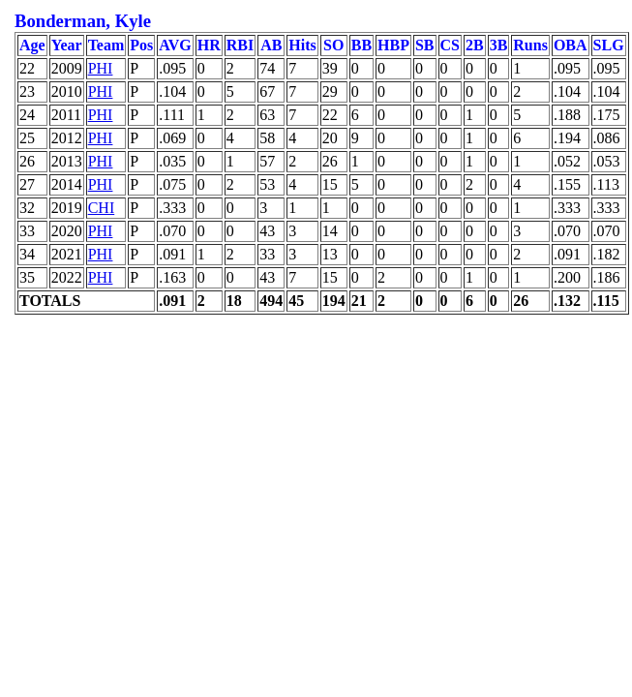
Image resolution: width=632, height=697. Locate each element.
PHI (100, 68)
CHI (101, 207)
